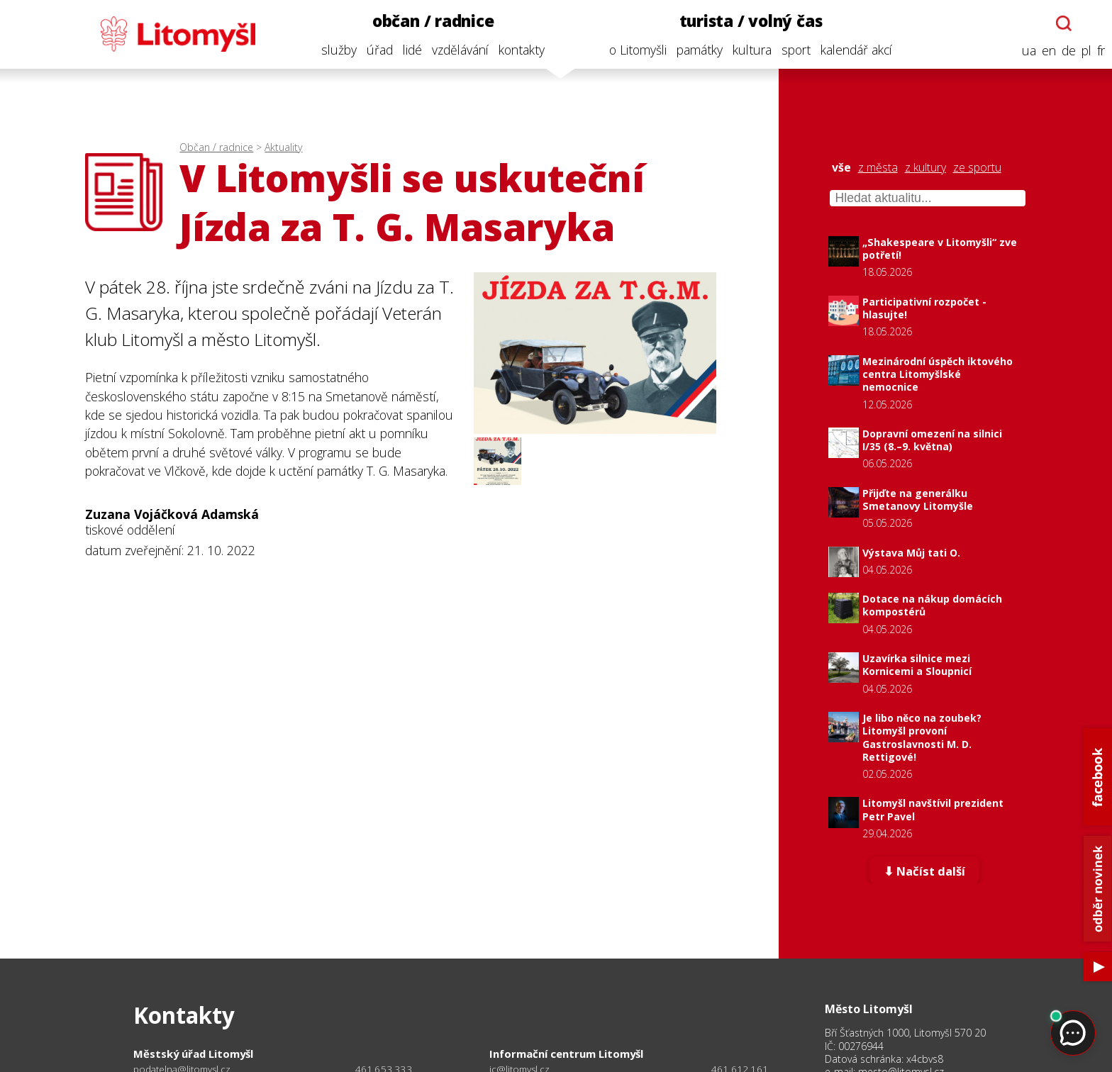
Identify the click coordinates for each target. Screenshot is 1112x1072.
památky (695, 49)
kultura (747, 49)
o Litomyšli (633, 49)
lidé (408, 49)
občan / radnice (429, 21)
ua (1025, 51)
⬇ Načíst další (924, 871)
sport (791, 49)
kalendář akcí (852, 49)
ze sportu (977, 167)
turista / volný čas (746, 21)
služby (334, 49)
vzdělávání (456, 49)
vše (841, 167)
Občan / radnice (216, 147)
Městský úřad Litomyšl (193, 1053)
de (1064, 51)
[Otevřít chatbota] (1060, 23)
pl (1082, 51)
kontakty (517, 49)
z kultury (925, 167)
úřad (375, 49)
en (1045, 51)
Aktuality (283, 147)
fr (1097, 51)
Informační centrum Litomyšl (566, 1053)
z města (878, 167)
